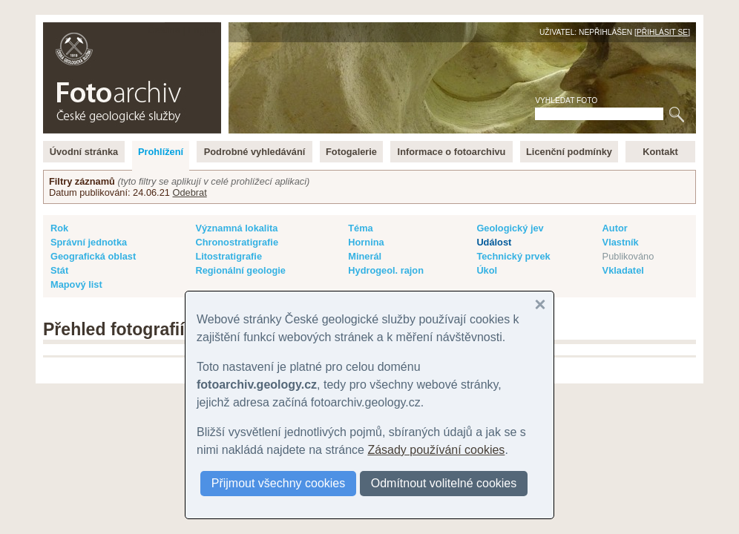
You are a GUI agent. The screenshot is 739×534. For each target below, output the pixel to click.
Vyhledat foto (566, 100)
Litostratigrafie (228, 256)
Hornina (366, 242)
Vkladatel (623, 270)
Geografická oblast (93, 256)
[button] (540, 305)
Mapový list (76, 284)
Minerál (364, 256)
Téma (360, 228)
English (203, 30)
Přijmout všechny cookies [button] (278, 483)
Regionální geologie (240, 270)
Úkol (486, 270)
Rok (59, 228)
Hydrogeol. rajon (386, 270)
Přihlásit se (662, 32)
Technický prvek (513, 256)
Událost (493, 242)
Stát (59, 270)
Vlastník (620, 242)
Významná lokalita (236, 228)
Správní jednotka (88, 242)
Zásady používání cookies (436, 450)
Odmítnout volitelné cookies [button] (444, 483)
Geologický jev (509, 228)
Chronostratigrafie (236, 242)
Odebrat (189, 192)
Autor (615, 228)
